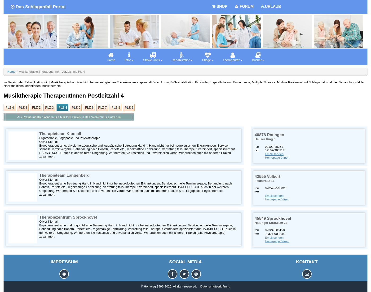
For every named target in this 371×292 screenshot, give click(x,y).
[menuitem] (111, 57)
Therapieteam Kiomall (60, 133)
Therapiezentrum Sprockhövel (68, 217)
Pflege (207, 57)
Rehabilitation (182, 57)
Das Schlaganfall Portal (38, 6)
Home (111, 57)
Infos (129, 57)
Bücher (258, 57)
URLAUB (271, 6)
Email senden (274, 154)
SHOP (219, 6)
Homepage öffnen (277, 157)
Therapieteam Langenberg (64, 175)
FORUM (244, 6)
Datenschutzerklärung (215, 286)
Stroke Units (152, 57)
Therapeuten (233, 57)
